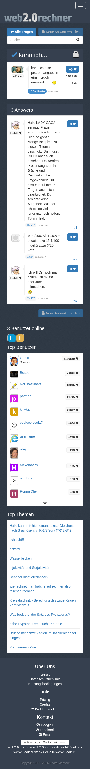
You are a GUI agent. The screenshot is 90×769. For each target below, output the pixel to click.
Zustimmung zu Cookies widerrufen (44, 742)
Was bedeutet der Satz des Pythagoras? (40, 614)
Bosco (24, 372)
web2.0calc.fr (23, 752)
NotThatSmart (30, 384)
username (27, 436)
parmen (25, 396)
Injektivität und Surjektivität (29, 568)
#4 (75, 301)
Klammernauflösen (24, 647)
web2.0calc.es (71, 747)
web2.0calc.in (44, 752)
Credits (45, 704)
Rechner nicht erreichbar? (29, 577)
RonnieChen (29, 491)
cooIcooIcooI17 (31, 422)
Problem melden (45, 709)
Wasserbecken (21, 558)
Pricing (45, 700)
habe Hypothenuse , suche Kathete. (36, 624)
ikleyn (24, 449)
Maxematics (29, 465)
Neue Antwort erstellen (61, 32)
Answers (22, 110)
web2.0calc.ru (66, 752)
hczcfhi (15, 549)
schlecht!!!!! (18, 540)
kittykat (25, 409)
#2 (75, 259)
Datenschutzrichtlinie (45, 679)
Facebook (45, 730)
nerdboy (26, 478)
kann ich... (29, 55)
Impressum (45, 674)
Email (45, 734)
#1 (75, 227)
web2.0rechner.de (46, 747)
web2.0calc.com (20, 747)
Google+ (45, 725)
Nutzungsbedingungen (45, 684)
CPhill (24, 358)
